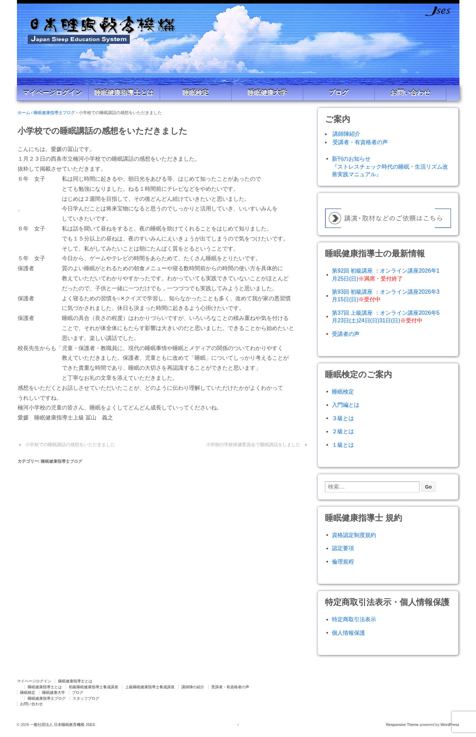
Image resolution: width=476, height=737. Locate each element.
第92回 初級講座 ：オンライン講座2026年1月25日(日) (385, 274)
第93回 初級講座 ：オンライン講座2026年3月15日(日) (385, 295)
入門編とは (346, 405)
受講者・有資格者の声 (360, 142)
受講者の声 (346, 334)
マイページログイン (52, 92)
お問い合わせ (410, 92)
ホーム (24, 112)
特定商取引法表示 (354, 619)
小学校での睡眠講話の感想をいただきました (70, 444)
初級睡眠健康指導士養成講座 (93, 687)
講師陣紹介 (346, 134)
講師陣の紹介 (192, 687)
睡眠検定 (196, 92)
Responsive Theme (402, 724)
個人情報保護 (348, 633)
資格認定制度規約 (354, 535)
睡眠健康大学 (267, 92)
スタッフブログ (86, 698)
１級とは (343, 445)
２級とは (343, 431)
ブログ (338, 92)
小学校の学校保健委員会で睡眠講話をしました (253, 444)
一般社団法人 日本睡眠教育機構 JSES (62, 724)
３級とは (343, 418)
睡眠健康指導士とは (123, 92)
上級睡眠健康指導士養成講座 (150, 687)
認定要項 (343, 548)
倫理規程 (343, 562)
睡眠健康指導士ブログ (54, 112)
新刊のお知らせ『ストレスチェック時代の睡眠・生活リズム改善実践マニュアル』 (390, 167)
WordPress (449, 724)
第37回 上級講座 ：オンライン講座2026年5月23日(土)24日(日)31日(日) (385, 316)
